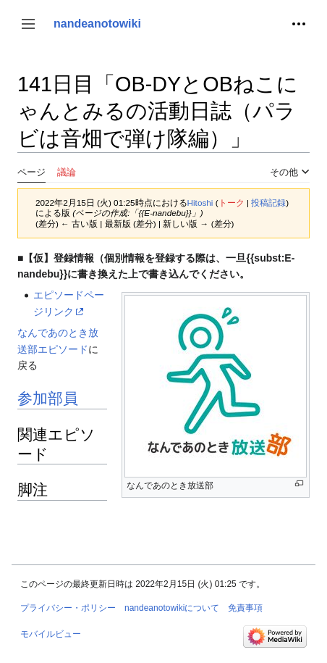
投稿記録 (268, 202)
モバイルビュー (50, 634)
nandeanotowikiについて (171, 608)
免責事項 (245, 608)
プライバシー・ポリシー (68, 608)
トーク (231, 202)
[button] (28, 24)
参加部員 (47, 398)
